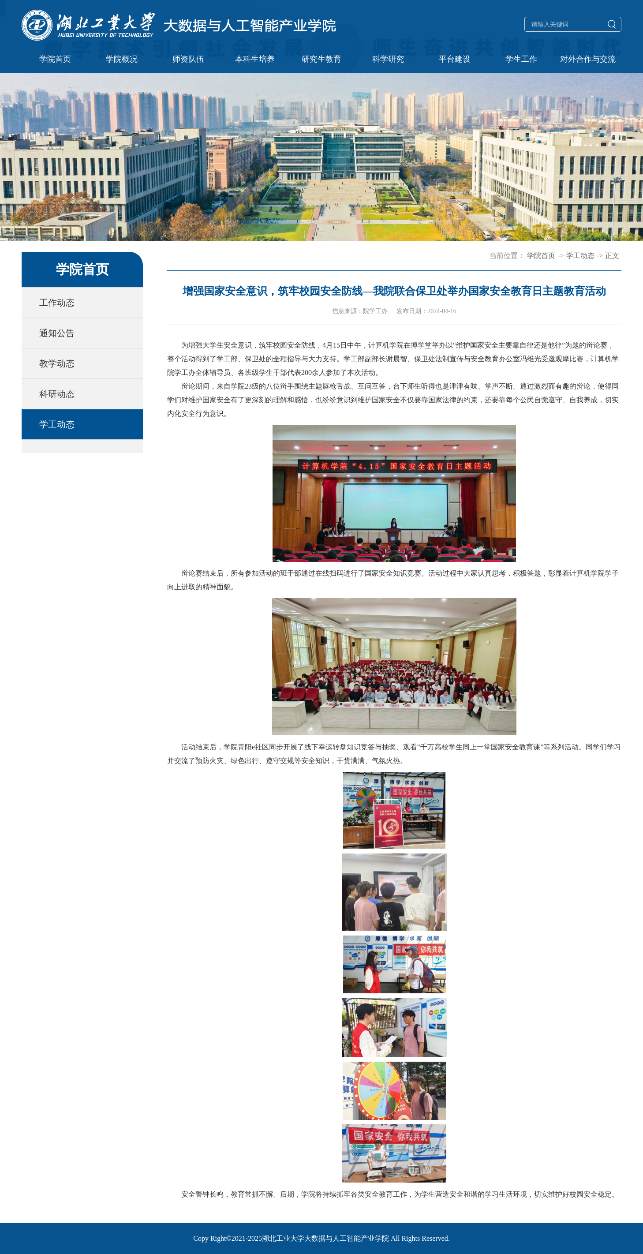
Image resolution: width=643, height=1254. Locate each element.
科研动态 (57, 394)
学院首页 (55, 59)
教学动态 (57, 363)
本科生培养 (255, 59)
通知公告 (57, 333)
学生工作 (521, 59)
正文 (612, 255)
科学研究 (388, 59)
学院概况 (122, 59)
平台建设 (455, 59)
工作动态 (57, 302)
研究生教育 (321, 59)
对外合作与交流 (588, 59)
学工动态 (57, 424)
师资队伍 (188, 59)
